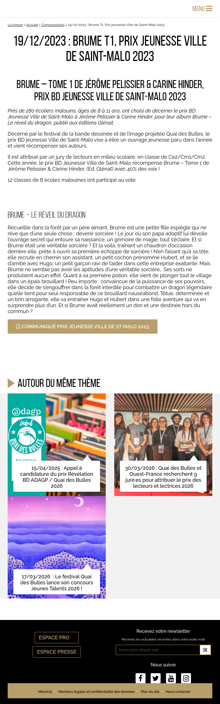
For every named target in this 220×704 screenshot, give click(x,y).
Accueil (32, 25)
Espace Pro (57, 637)
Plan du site (150, 692)
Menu (202, 9)
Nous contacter (178, 692)
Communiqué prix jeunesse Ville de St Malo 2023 (82, 326)
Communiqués (53, 25)
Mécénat (45, 692)
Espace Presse (56, 652)
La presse (15, 25)
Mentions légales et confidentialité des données (96, 692)
